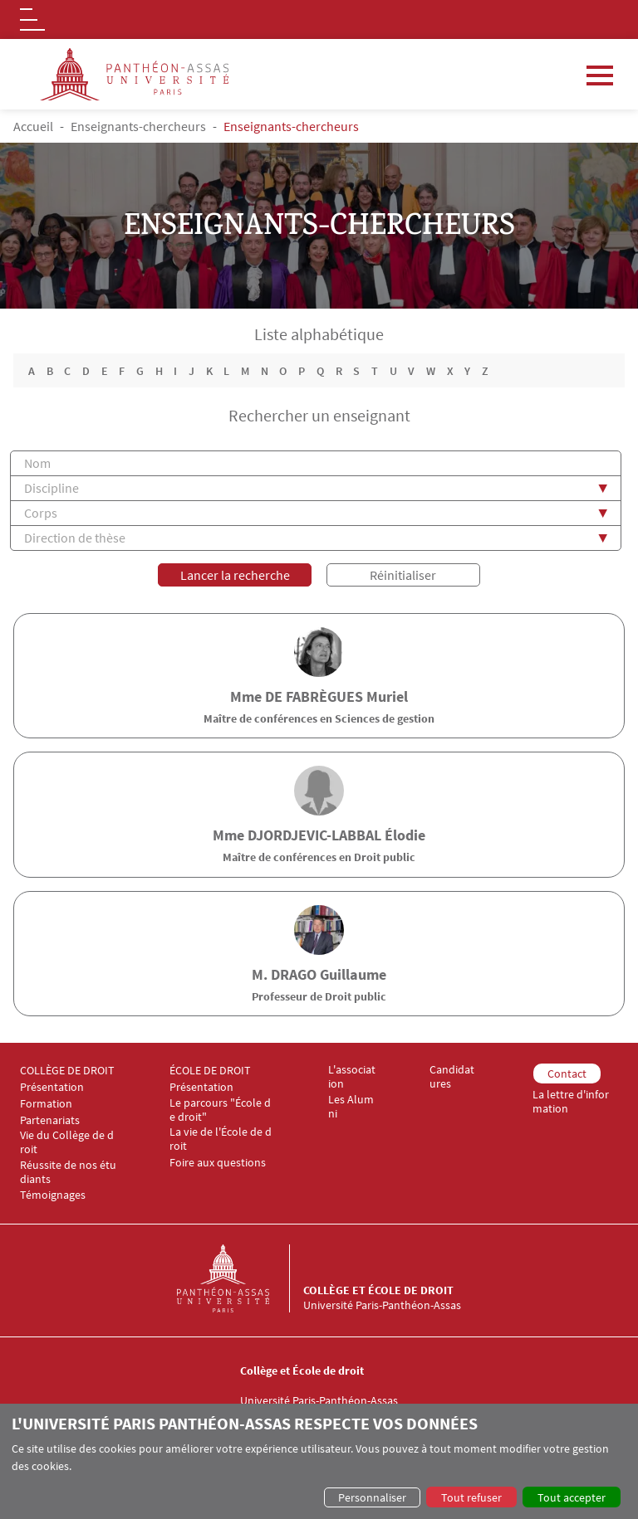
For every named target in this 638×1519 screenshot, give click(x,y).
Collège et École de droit (378, 1290)
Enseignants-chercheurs (138, 126)
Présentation (52, 1087)
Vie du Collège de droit (67, 1142)
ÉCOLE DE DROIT (210, 1071)
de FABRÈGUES (314, 696)
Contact (566, 1073)
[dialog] (319, 1461)
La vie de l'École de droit (220, 1139)
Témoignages (53, 1196)
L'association (351, 1077)
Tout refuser (471, 1497)
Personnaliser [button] (372, 1497)
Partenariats (50, 1120)
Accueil (33, 126)
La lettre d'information (570, 1102)
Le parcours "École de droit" (220, 1110)
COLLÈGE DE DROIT (67, 1071)
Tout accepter (571, 1497)
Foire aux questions (217, 1163)
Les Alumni (351, 1107)
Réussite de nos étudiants (68, 1172)
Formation (46, 1104)
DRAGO (294, 974)
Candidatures (451, 1077)
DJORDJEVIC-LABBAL (314, 835)
